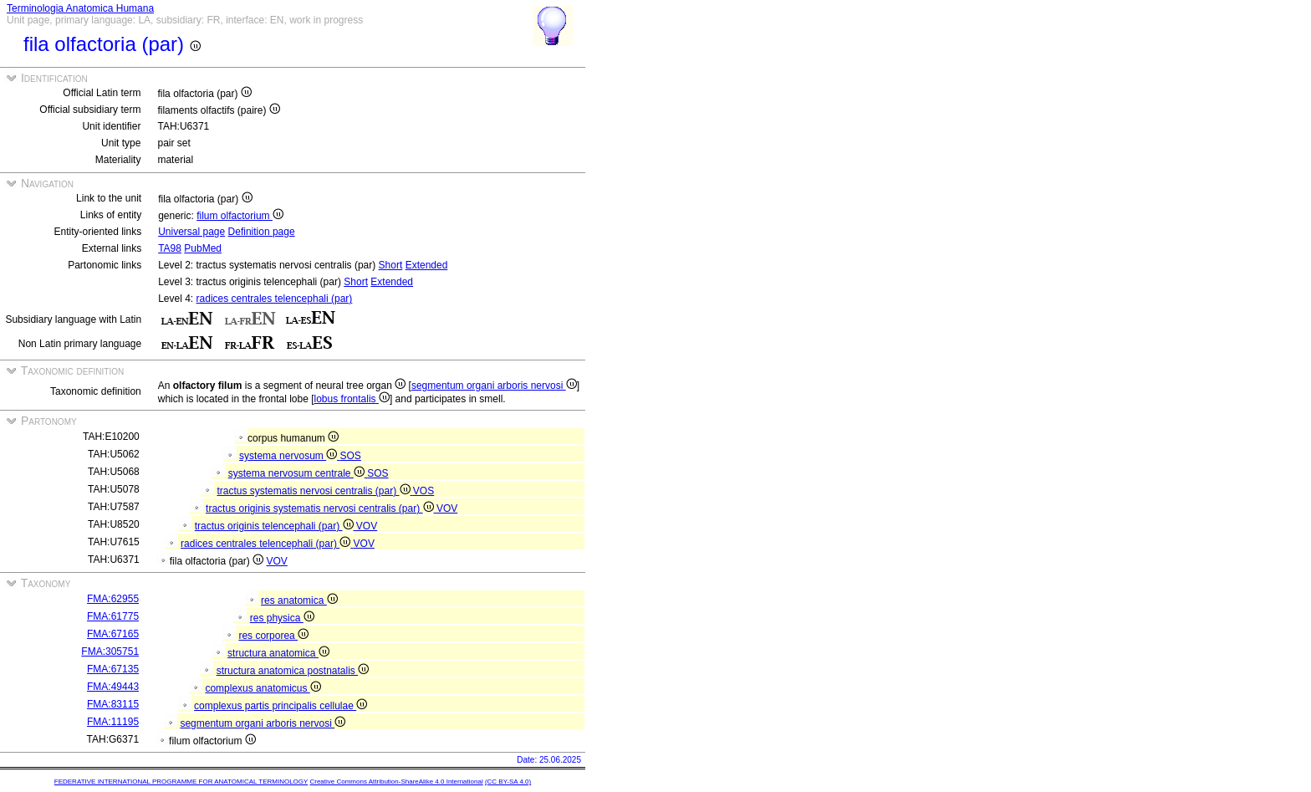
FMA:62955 (113, 599)
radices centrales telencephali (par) (274, 298)
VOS (423, 491)
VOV (446, 508)
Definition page (261, 232)
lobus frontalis (352, 399)
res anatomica (299, 600)
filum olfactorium (239, 216)
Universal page (191, 232)
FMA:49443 (113, 686)
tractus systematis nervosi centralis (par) (314, 491)
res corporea (273, 635)
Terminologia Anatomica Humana (80, 8)
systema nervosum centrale (297, 473)
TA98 (169, 248)
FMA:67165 (113, 634)
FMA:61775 (113, 616)
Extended (427, 265)
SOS (350, 456)
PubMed (203, 248)
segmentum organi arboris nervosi (494, 385)
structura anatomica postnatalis (293, 671)
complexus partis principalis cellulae (280, 706)
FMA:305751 (110, 651)
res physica (282, 618)
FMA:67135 (113, 669)
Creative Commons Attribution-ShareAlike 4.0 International (395, 781)
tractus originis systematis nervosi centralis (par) (321, 508)
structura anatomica (278, 653)
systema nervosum (289, 456)
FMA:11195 (113, 722)
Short (391, 265)
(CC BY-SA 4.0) (508, 781)
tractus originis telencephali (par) (275, 526)
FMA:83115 (113, 704)
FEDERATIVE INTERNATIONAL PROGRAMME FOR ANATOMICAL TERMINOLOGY (181, 781)
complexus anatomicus (262, 688)
